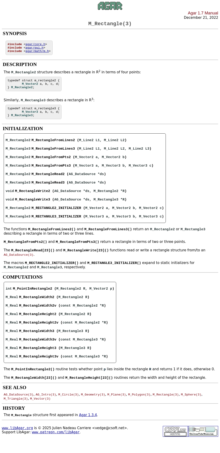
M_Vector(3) (40, 411)
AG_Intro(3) (46, 407)
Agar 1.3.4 (88, 428)
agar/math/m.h (37, 54)
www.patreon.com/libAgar (56, 445)
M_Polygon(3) (139, 407)
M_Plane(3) (116, 407)
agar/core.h (35, 46)
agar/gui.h (34, 50)
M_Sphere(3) (191, 407)
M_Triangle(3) (16, 411)
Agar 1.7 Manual (203, 13)
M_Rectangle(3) (166, 407)
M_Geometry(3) (93, 407)
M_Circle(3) (68, 407)
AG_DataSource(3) (19, 264)
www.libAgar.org (17, 441)
